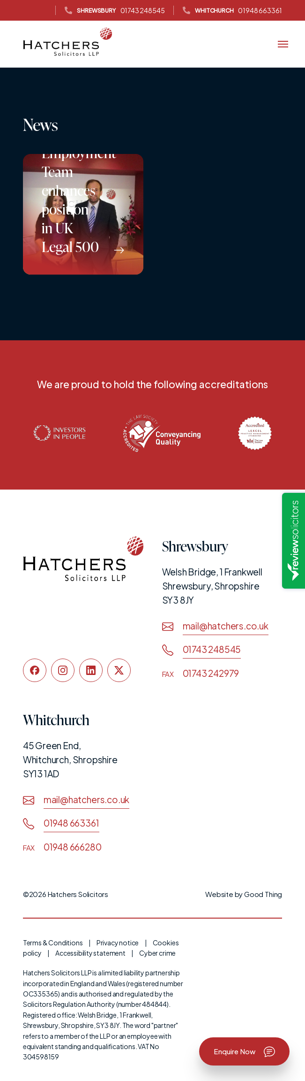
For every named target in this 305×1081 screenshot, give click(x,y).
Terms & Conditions (53, 942)
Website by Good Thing (243, 893)
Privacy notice (118, 942)
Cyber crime (157, 953)
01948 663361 (232, 10)
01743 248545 (114, 10)
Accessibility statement (90, 953)
